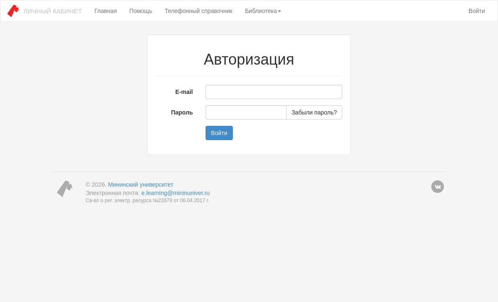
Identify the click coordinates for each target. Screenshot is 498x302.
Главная (105, 11)
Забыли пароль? (314, 112)
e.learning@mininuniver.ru (175, 193)
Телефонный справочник (198, 11)
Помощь (140, 11)
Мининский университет (140, 184)
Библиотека (263, 11)
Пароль (182, 112)
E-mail (184, 92)
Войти (477, 11)
